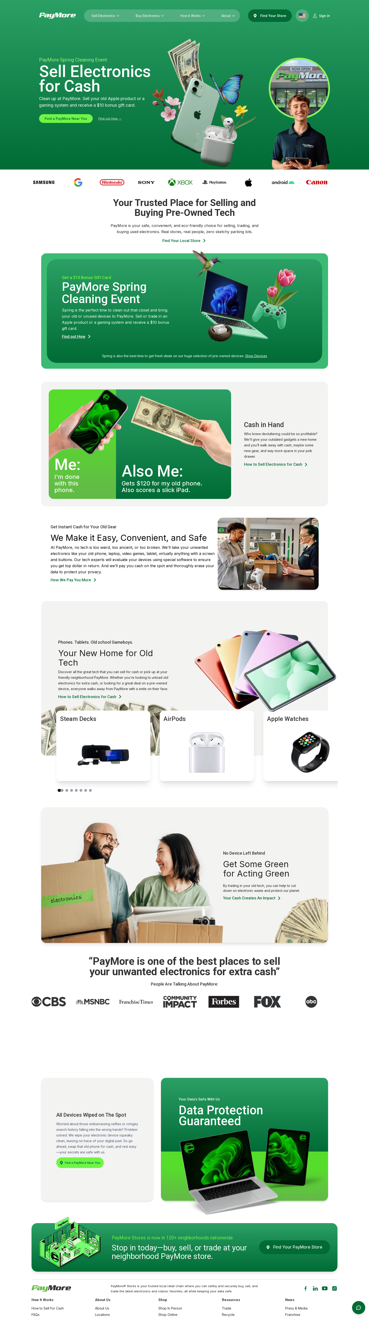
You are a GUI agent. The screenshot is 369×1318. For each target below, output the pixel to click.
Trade (226, 1308)
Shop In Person (170, 1308)
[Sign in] (321, 15)
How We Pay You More (74, 580)
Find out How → (110, 118)
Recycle (228, 1315)
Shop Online (167, 1315)
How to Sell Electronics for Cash (276, 464)
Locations (102, 1315)
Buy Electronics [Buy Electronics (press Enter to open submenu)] (148, 16)
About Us (102, 1308)
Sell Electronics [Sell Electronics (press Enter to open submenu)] (104, 16)
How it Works (191, 16)
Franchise (292, 1315)
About (227, 16)
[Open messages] (358, 1307)
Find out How (77, 336)
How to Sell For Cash (48, 1308)
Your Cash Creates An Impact (252, 898)
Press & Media (296, 1308)
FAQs (36, 1315)
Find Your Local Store (184, 240)
